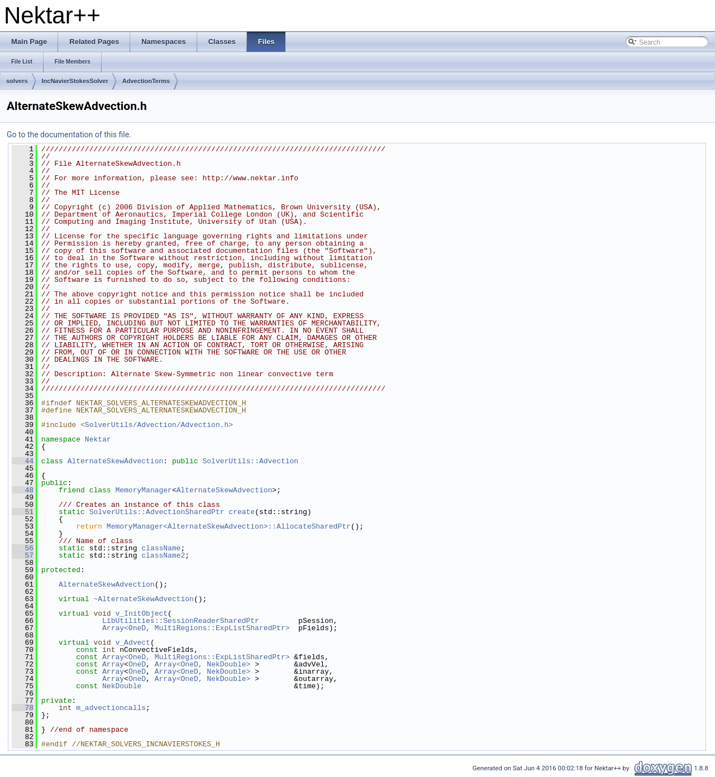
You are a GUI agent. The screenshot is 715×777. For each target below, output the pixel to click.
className (160, 548)
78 (23, 708)
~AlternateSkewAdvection (143, 599)
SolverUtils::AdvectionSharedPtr (157, 512)
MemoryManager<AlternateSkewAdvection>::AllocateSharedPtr (229, 526)
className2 (163, 555)
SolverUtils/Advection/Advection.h (156, 425)
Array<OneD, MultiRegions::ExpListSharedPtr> (195, 628)
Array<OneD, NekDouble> (203, 664)
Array (113, 664)
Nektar (98, 439)
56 (23, 548)
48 (23, 490)
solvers (17, 81)
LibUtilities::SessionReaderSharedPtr (180, 621)
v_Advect (132, 642)
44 (23, 461)
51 (23, 512)
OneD (137, 664)
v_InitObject (141, 613)
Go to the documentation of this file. (69, 134)
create (241, 512)
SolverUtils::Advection (250, 461)
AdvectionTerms (146, 81)
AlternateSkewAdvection (116, 461)
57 (23, 555)
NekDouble (121, 686)
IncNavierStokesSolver (75, 81)
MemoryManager (143, 490)
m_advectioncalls (111, 708)
